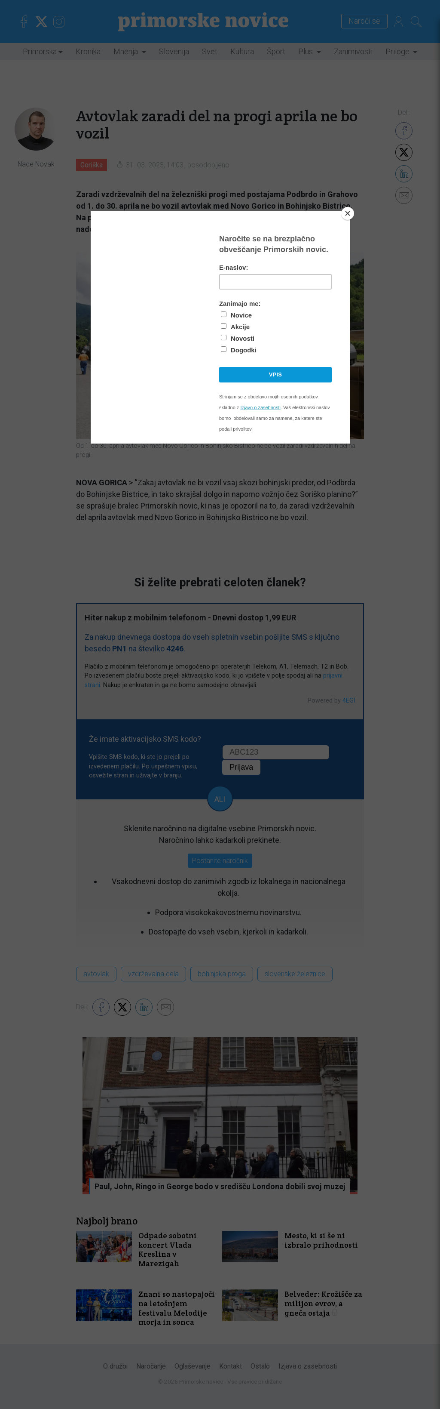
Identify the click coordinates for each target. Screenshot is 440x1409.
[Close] (347, 213)
